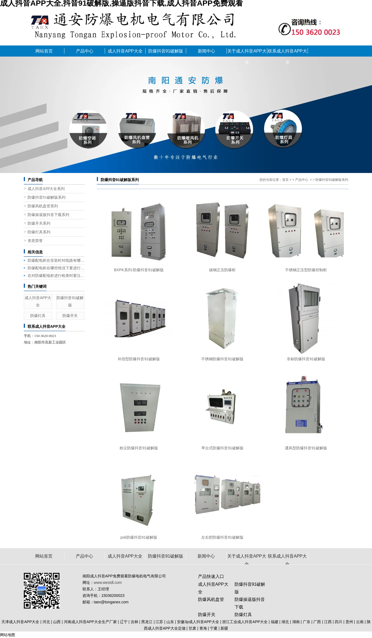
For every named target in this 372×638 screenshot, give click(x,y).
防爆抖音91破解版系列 (46, 197)
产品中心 (84, 51)
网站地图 (7, 635)
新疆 (224, 628)
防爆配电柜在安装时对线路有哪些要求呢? (56, 260)
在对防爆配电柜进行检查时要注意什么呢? (56, 275)
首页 (285, 180)
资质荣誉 (35, 241)
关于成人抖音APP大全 (246, 53)
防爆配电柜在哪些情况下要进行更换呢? (56, 268)
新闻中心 (206, 51)
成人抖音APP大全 (125, 51)
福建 (274, 622)
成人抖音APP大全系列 (46, 189)
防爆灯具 (37, 315)
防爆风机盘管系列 (43, 206)
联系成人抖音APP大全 (287, 53)
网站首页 (44, 51)
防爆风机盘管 (211, 599)
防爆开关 (70, 315)
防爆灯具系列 (39, 232)
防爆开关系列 (39, 223)
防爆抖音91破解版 (165, 51)
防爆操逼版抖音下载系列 (48, 215)
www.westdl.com (108, 582)
